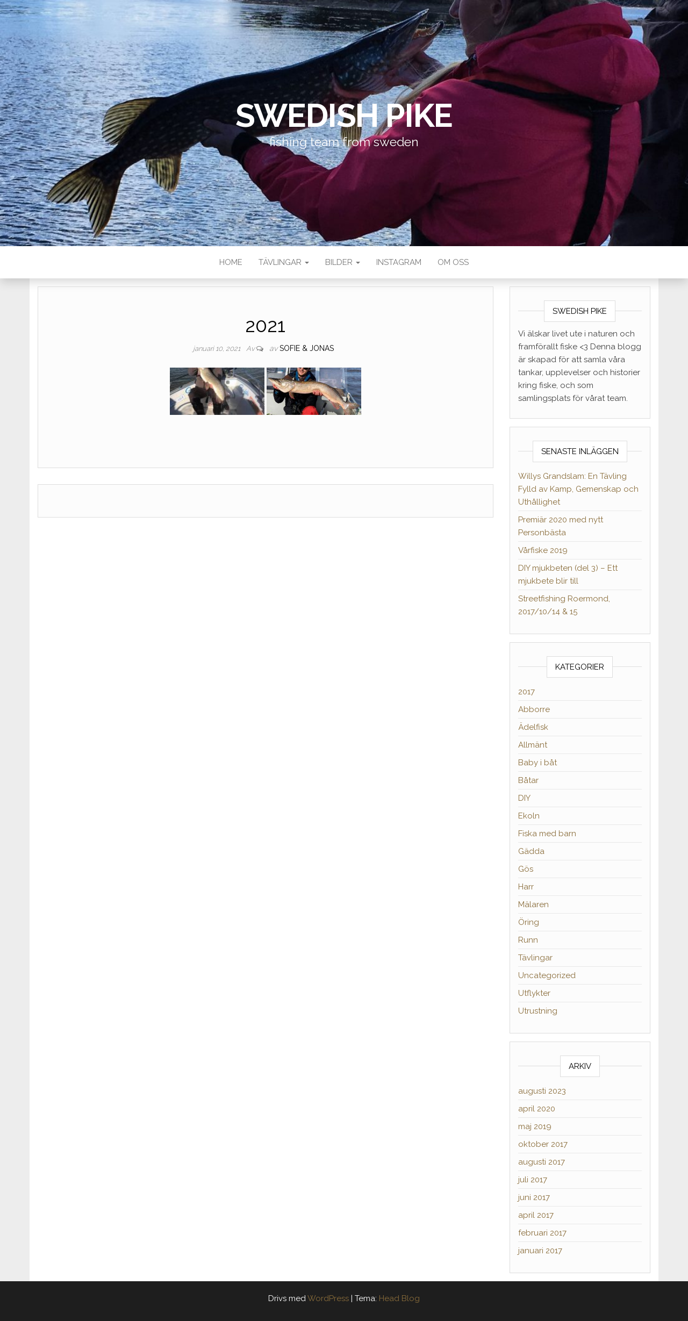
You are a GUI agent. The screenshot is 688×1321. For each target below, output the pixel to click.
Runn (528, 940)
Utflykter (534, 993)
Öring (528, 922)
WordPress (328, 1298)
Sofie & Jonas (307, 348)
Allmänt (532, 745)
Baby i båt (537, 762)
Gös (525, 869)
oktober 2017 (543, 1144)
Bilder (342, 262)
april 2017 (536, 1215)
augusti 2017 (541, 1162)
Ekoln (529, 816)
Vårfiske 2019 (543, 550)
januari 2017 (540, 1250)
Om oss (453, 262)
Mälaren (533, 904)
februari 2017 (542, 1233)
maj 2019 (534, 1126)
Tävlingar (284, 262)
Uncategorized (547, 975)
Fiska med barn (547, 833)
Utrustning (537, 1011)
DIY (524, 798)
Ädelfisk (533, 727)
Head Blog (399, 1298)
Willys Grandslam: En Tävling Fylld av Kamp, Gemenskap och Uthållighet (578, 489)
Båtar (528, 780)
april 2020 (536, 1109)
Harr (526, 887)
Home (230, 262)
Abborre (534, 709)
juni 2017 (534, 1197)
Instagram (398, 262)
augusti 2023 (542, 1091)
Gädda (531, 851)
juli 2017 (532, 1179)
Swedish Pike (344, 115)
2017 (526, 692)
